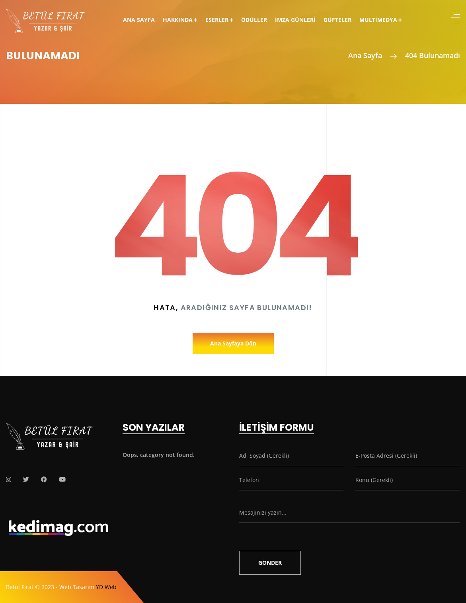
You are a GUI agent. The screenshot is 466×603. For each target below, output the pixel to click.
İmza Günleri (295, 19)
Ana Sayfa (139, 19)
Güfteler (337, 19)
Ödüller (254, 19)
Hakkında (178, 19)
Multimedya (378, 19)
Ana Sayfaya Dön (233, 343)
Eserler (216, 19)
